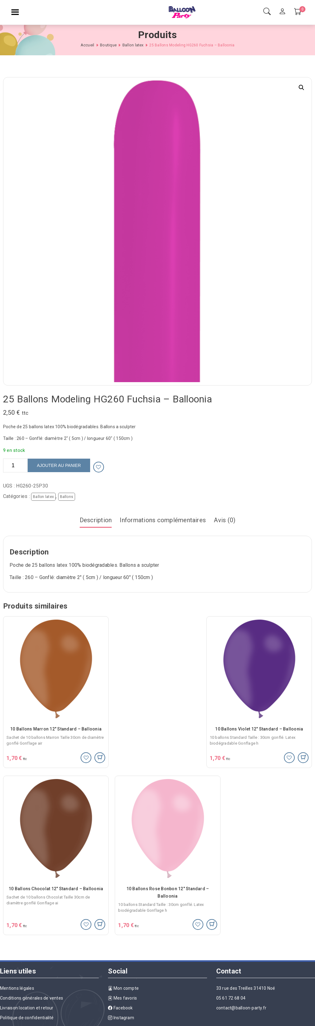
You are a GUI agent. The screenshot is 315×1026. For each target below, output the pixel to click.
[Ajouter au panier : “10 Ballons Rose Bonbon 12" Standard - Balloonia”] (87, 906)
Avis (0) (224, 520)
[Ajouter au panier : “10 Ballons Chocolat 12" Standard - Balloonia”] (303, 751)
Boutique (108, 45)
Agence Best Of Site (294, 1019)
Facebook (120, 989)
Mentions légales (17, 969)
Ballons (67, 497)
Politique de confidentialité (27, 999)
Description (96, 520)
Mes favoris (122, 979)
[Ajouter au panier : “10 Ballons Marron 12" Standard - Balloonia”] (87, 751)
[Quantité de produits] (15, 465)
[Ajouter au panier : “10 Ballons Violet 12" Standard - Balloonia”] (195, 751)
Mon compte (123, 969)
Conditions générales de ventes (31, 979)
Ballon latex (133, 45)
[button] (301, 87)
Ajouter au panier (59, 465)
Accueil (87, 45)
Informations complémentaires (163, 520)
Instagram (121, 999)
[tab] (96, 520)
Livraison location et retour (27, 989)
